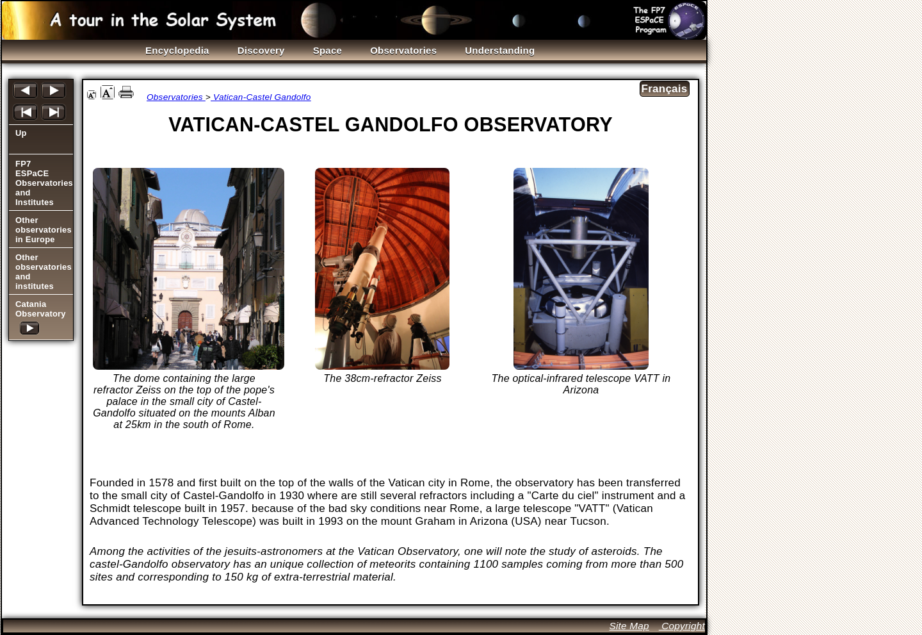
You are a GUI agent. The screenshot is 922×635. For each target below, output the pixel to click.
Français (665, 89)
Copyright (682, 625)
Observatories (176, 97)
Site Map (629, 625)
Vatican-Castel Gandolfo (261, 97)
